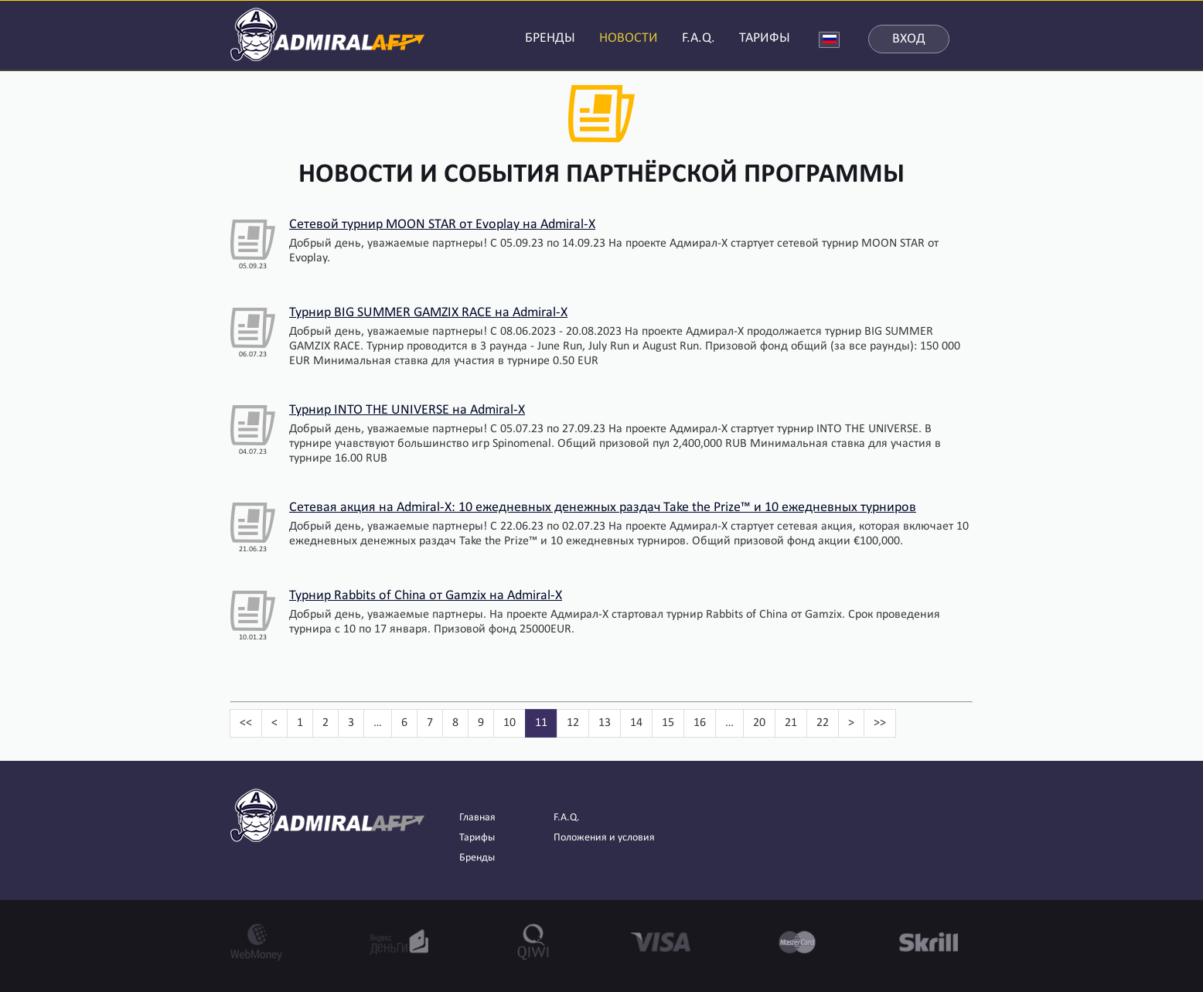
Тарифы (477, 838)
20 (759, 723)
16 (700, 723)
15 (668, 723)
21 (791, 723)
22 (822, 723)
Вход (908, 39)
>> (880, 723)
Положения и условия (604, 838)
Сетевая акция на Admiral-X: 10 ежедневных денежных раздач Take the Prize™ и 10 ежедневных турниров (602, 507)
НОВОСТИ (628, 38)
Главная (477, 817)
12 (573, 723)
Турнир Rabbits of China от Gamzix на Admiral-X (425, 595)
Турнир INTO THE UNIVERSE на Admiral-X (407, 410)
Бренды (477, 858)
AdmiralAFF (327, 33)
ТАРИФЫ (764, 38)
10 (509, 723)
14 (636, 723)
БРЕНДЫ (550, 38)
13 (604, 723)
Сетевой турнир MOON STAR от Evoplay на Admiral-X (442, 224)
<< (246, 723)
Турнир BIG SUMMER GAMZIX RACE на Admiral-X (428, 312)
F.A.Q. (698, 38)
